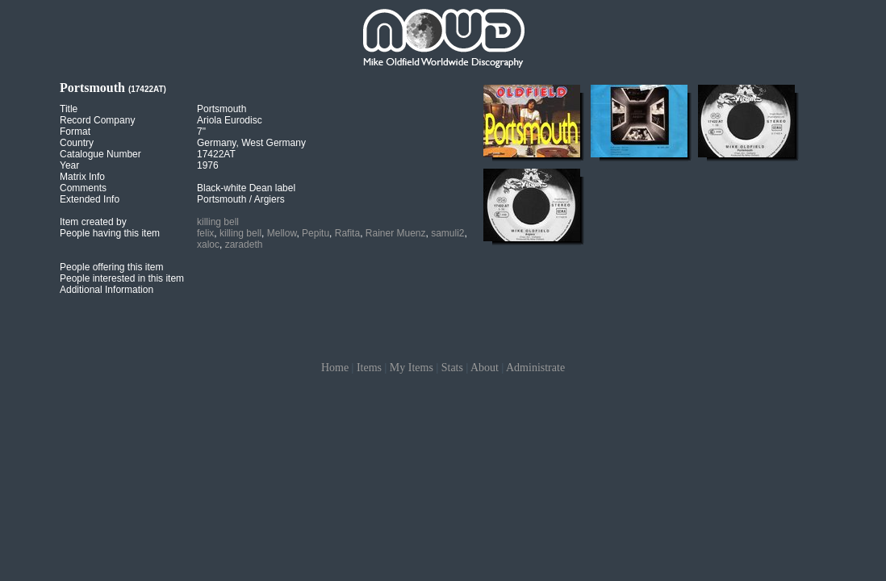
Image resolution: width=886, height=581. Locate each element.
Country (77, 142)
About (484, 368)
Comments (83, 188)
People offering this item (112, 267)
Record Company (97, 120)
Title (68, 109)
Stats (452, 368)
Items (369, 368)
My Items (411, 368)
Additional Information (106, 289)
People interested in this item (122, 278)
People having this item (110, 233)
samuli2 (447, 233)
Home (335, 368)
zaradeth (244, 244)
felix (205, 233)
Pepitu (315, 233)
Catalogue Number (100, 154)
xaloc (208, 244)
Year (69, 165)
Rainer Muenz (396, 233)
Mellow (282, 233)
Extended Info (89, 199)
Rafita (347, 233)
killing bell (218, 222)
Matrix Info (82, 176)
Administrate (535, 368)
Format (75, 131)
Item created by (93, 222)
